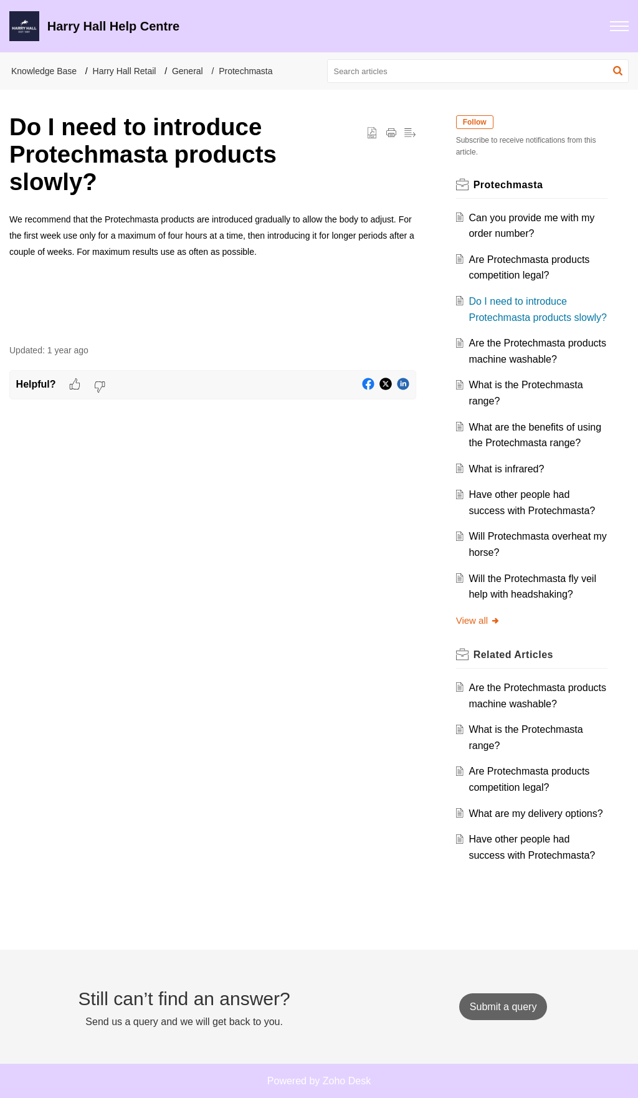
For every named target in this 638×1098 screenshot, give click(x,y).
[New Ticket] (503, 1006)
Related (513, 654)
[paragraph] (212, 235)
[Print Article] (391, 133)
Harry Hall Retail (124, 71)
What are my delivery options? (535, 813)
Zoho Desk (347, 1081)
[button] (619, 26)
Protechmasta (245, 71)
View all (478, 620)
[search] (478, 71)
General (187, 71)
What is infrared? (506, 469)
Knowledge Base (44, 71)
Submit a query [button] (503, 1006)
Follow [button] (475, 122)
